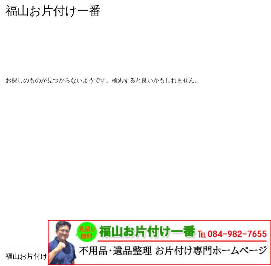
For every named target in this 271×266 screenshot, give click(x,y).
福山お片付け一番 (53, 10)
